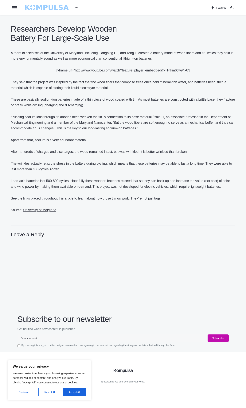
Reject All (49, 392)
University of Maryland (39, 210)
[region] (49, 380)
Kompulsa (123, 370)
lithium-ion (130, 58)
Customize (25, 392)
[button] (14, 7)
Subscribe (218, 338)
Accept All (74, 392)
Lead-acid (18, 181)
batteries (64, 99)
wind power (25, 186)
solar (226, 181)
